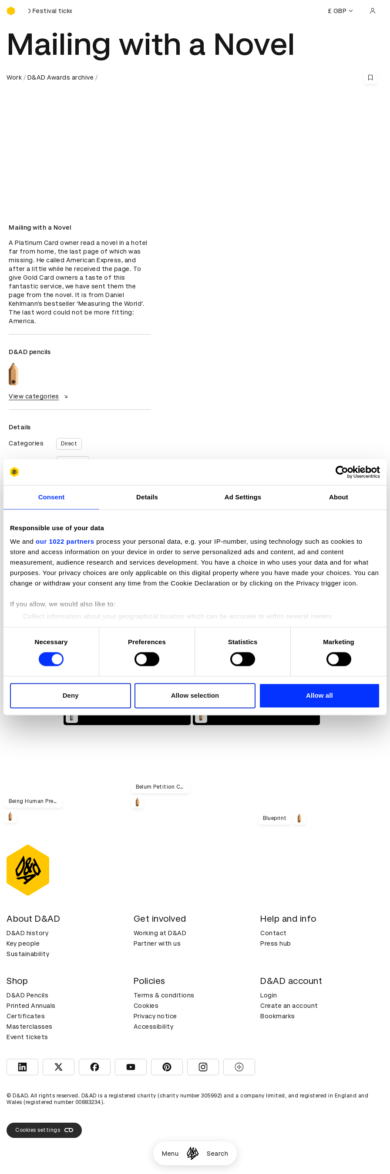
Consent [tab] (51, 497)
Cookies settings (44, 1130)
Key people (23, 943)
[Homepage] (192, 1153)
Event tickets (27, 1037)
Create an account (289, 1005)
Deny (71, 695)
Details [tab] (147, 497)
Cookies (146, 1005)
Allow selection (195, 695)
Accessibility (154, 1026)
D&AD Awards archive (60, 77)
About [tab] (338, 497)
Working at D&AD (160, 933)
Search (217, 1153)
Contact (273, 933)
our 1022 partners (65, 541)
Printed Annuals (31, 1005)
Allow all (319, 695)
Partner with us (157, 943)
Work (14, 77)
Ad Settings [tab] (243, 497)
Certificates (26, 1016)
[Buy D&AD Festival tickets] (50, 11)
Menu (170, 1153)
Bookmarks (277, 1016)
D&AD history (27, 933)
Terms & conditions (164, 995)
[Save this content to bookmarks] (370, 77)
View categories (39, 396)
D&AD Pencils (27, 995)
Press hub (275, 943)
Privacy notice (155, 1016)
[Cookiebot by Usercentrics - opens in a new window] (342, 471)
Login (268, 995)
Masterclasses (30, 1026)
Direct (69, 444)
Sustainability (28, 953)
